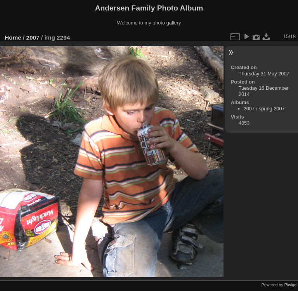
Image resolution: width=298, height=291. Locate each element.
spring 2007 (272, 109)
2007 (33, 37)
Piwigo (290, 284)
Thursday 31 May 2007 (264, 74)
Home (13, 37)
